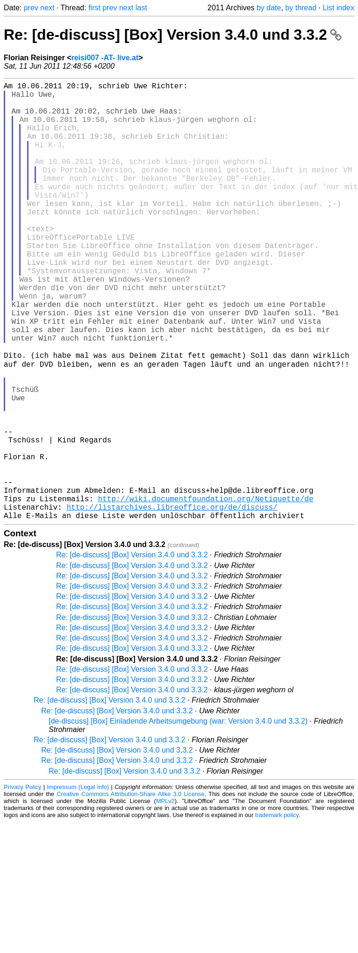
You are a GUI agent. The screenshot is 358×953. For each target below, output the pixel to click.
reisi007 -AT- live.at (104, 58)
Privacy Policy (22, 883)
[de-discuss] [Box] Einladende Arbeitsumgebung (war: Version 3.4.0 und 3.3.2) (178, 817)
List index (338, 8)
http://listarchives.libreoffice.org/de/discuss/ (171, 601)
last (141, 8)
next (47, 8)
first (94, 8)
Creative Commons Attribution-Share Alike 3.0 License (130, 890)
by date (269, 8)
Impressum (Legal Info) (78, 883)
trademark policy (277, 911)
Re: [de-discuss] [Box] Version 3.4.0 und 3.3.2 (173, 34)
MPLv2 (165, 897)
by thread (300, 8)
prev (31, 8)
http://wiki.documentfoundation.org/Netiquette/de (206, 591)
